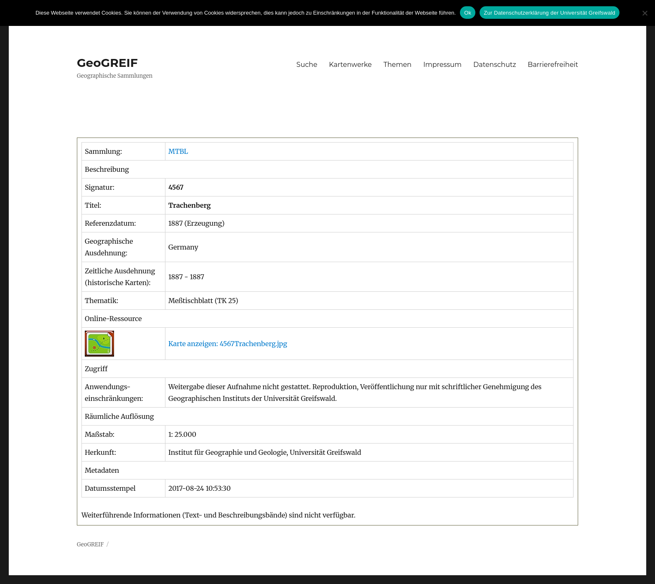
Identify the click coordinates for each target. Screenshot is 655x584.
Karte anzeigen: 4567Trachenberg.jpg (227, 343)
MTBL (178, 151)
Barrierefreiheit (553, 65)
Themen (397, 65)
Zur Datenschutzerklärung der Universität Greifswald (549, 13)
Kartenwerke (350, 65)
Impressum (442, 65)
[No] (644, 13)
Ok (467, 13)
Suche (307, 65)
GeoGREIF (107, 63)
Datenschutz (494, 65)
